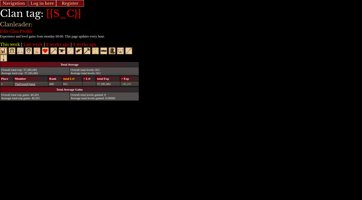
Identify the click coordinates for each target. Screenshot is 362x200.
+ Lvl (86, 78)
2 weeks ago (57, 44)
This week (10, 44)
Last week (33, 44)
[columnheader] (7, 78)
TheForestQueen (25, 84)
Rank (52, 78)
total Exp (103, 78)
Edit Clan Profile (16, 31)
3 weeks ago (84, 44)
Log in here (42, 3)
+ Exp (125, 78)
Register (70, 3)
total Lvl (68, 78)
